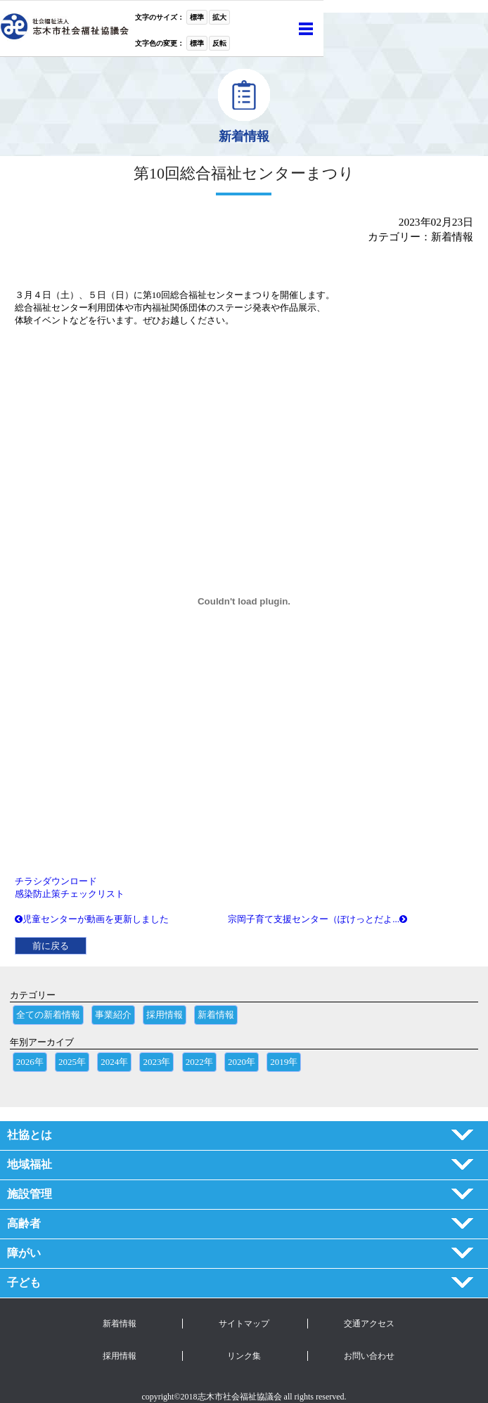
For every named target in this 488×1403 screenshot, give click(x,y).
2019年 (283, 1061)
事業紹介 (113, 1014)
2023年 (156, 1061)
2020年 (241, 1061)
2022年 (199, 1061)
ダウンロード (69, 881)
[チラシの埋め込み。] (244, 601)
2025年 (72, 1061)
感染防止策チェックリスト (69, 893)
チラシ (28, 881)
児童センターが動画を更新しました (92, 919)
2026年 (30, 1061)
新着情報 (216, 1014)
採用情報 (164, 1014)
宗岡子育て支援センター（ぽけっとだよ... (317, 919)
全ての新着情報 (48, 1014)
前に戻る (50, 945)
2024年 (114, 1061)
